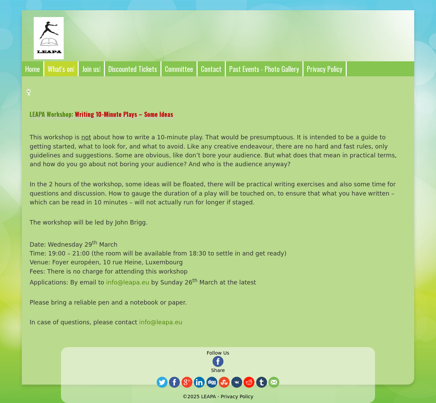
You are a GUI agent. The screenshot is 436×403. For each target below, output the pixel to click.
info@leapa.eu (127, 282)
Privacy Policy (237, 396)
